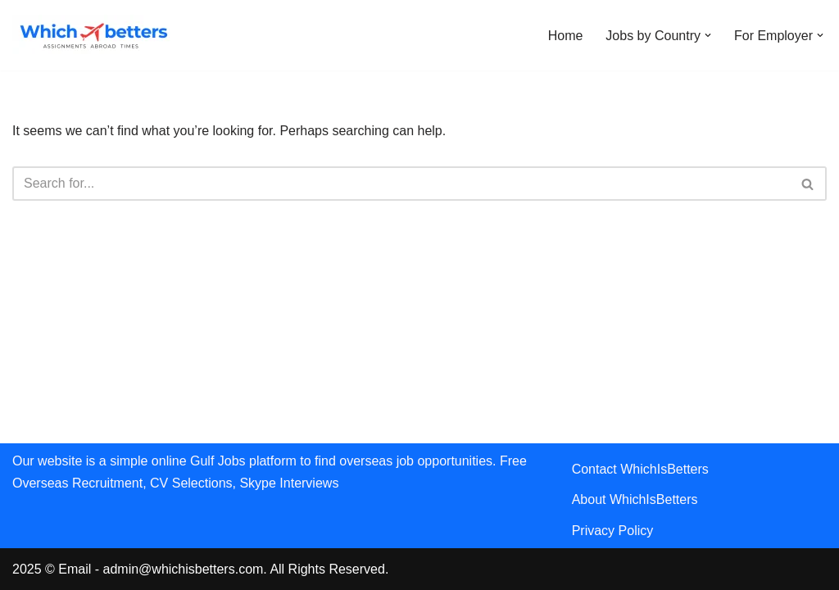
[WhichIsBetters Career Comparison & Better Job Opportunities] (94, 35)
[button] (708, 35)
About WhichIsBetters (635, 499)
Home (565, 36)
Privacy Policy (613, 531)
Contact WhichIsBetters (640, 469)
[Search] (401, 183)
